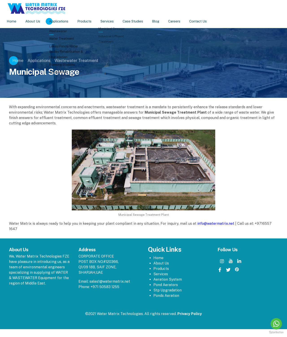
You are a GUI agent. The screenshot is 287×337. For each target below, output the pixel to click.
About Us (38, 21)
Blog (161, 21)
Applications (64, 21)
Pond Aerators (165, 285)
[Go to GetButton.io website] (276, 332)
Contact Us (203, 21)
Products (90, 21)
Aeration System (167, 279)
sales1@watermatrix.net (109, 281)
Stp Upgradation (167, 290)
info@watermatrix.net (215, 223)
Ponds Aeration (166, 295)
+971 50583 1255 (105, 287)
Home (17, 21)
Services (112, 21)
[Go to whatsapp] (276, 323)
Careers (180, 21)
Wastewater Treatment (76, 60)
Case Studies (138, 21)
